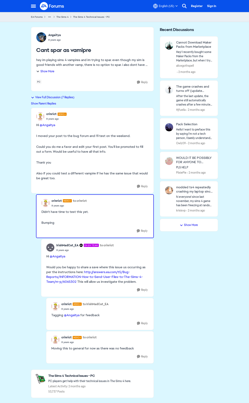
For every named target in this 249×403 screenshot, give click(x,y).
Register (197, 6)
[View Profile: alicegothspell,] (169, 45)
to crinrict (80, 201)
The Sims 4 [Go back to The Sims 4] (62, 17)
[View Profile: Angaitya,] (41, 37)
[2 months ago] (186, 72)
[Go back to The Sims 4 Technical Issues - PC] (89, 376)
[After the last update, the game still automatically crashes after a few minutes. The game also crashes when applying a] (194, 100)
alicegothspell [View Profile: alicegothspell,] (185, 65)
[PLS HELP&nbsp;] (194, 167)
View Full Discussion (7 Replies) (52, 97)
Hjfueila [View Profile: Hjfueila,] (181, 109)
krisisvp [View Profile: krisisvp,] (181, 210)
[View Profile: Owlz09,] (169, 127)
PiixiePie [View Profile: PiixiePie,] (181, 172)
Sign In (211, 6)
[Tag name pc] (39, 82)
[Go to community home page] (52, 6)
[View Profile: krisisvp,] (169, 190)
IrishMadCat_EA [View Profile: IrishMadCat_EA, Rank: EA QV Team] (67, 245)
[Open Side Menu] (33, 6)
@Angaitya (47, 125)
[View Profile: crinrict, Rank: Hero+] (40, 116)
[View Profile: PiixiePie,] (169, 161)
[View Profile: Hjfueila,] (169, 90)
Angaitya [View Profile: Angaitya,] (54, 35)
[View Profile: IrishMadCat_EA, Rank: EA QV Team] (50, 247)
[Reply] (142, 82)
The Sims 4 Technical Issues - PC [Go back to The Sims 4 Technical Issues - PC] (91, 17)
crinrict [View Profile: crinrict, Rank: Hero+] (51, 114)
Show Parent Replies (43, 103)
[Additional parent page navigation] (49, 17)
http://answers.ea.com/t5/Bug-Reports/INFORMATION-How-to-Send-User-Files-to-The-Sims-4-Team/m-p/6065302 (94, 277)
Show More (45, 71)
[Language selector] (165, 6)
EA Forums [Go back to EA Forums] (37, 17)
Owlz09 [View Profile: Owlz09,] (181, 143)
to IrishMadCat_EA (95, 304)
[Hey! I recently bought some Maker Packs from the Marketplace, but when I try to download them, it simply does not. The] (194, 56)
